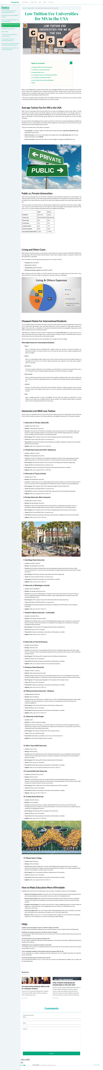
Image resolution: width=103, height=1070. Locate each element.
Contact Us (51, 2)
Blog (40, 2)
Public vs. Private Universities (42, 69)
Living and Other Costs (38, 72)
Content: (25, 1029)
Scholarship (25, 2)
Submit (51, 1053)
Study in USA (33, 2)
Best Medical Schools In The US (8, 28)
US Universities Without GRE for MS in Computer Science (35, 987)
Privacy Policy (97, 1065)
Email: (24, 1023)
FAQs (33, 82)
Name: (24, 1017)
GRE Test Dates (5, 31)
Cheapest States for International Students (45, 75)
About (44, 2)
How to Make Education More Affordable (43, 80)
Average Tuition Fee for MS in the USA (42, 67)
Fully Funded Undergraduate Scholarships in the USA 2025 (64, 984)
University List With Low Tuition (42, 77)
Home (24, 8)
